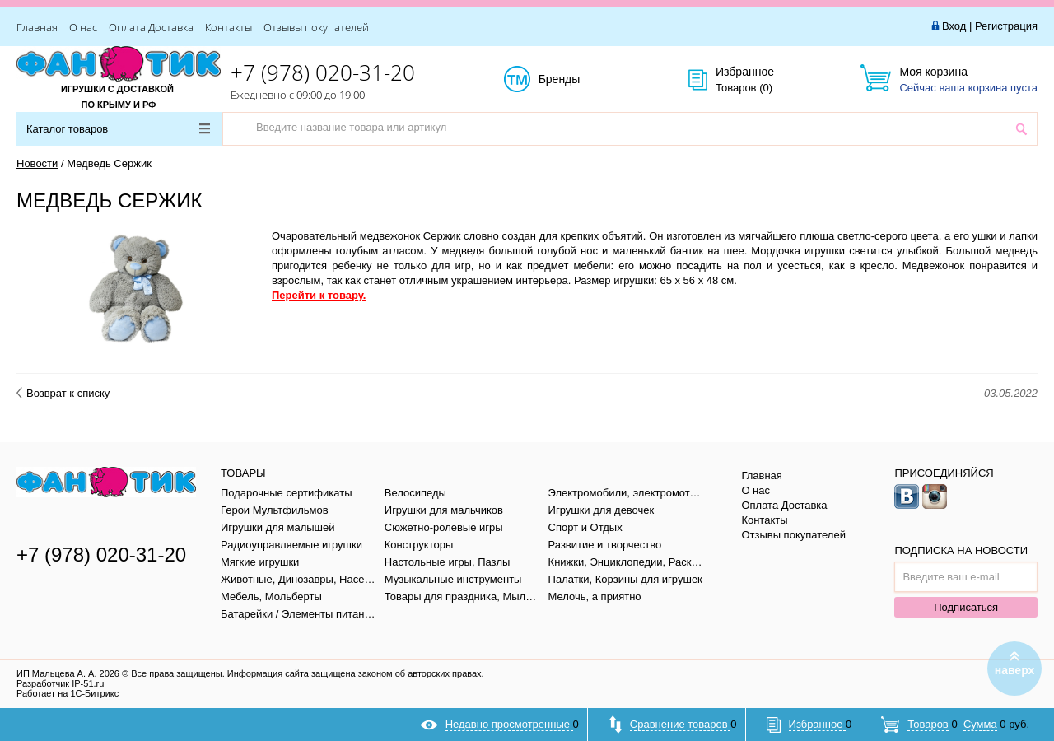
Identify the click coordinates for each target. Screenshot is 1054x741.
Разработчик (60, 683)
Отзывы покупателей (316, 27)
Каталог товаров (118, 129)
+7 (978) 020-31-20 (323, 72)
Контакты (228, 27)
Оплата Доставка (151, 27)
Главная (37, 27)
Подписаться (966, 607)
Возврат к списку (63, 393)
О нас (83, 27)
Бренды (578, 80)
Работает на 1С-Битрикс (67, 693)
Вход (954, 26)
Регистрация (1006, 26)
